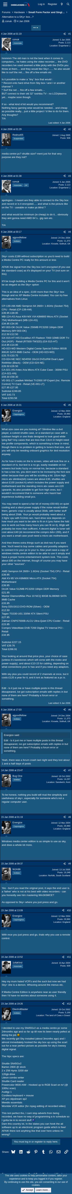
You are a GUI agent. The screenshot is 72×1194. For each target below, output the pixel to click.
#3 (69, 176)
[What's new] (62, 4)
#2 (69, 129)
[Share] (64, 34)
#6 (69, 709)
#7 (69, 770)
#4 (69, 232)
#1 (69, 34)
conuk (8, 21)
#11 (69, 957)
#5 (69, 405)
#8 (69, 817)
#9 (69, 863)
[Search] (68, 4)
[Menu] (5, 4)
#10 (69, 910)
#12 (69, 1003)
